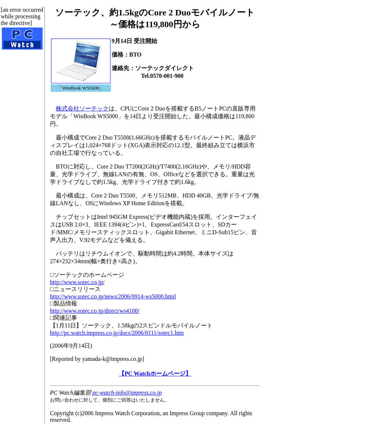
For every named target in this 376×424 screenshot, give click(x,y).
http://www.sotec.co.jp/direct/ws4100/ (95, 311)
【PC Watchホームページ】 (155, 373)
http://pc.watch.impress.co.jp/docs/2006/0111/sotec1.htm (117, 333)
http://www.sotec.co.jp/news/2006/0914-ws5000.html (113, 296)
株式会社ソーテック (82, 108)
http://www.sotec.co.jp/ (77, 282)
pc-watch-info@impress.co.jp (127, 392)
